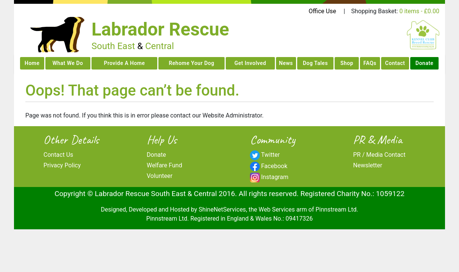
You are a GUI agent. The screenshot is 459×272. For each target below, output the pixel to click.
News (286, 63)
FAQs (370, 63)
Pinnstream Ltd (335, 209)
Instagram (274, 177)
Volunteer (159, 175)
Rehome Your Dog (191, 63)
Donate (425, 63)
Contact (395, 63)
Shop (346, 63)
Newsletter (367, 165)
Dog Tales (315, 63)
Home (32, 63)
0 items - (419, 11)
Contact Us (58, 154)
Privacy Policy (62, 165)
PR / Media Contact (379, 154)
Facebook (274, 166)
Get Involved (250, 63)
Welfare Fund (164, 165)
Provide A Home (124, 63)
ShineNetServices (222, 209)
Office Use (322, 11)
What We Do (68, 63)
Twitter (270, 154)
